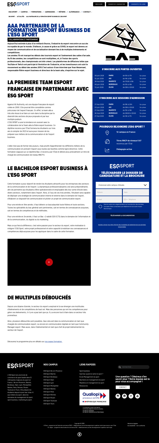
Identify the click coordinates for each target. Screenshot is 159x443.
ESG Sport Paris (49, 392)
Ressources (84, 386)
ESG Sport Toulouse (50, 401)
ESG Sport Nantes (50, 389)
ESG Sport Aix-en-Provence (53, 371)
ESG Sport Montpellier (51, 386)
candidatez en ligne (138, 4)
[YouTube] (137, 396)
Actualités (20, 16)
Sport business (85, 371)
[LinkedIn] (124, 396)
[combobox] (125, 199)
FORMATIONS (36, 12)
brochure (99, 4)
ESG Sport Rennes (50, 395)
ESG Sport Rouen (49, 398)
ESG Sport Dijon (49, 380)
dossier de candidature (116, 4)
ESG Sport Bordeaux (50, 377)
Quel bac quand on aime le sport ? (91, 374)
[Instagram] (117, 396)
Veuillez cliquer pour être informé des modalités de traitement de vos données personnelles (122, 226)
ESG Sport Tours (49, 404)
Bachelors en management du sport (92, 380)
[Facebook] (131, 396)
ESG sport (12, 16)
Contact (123, 387)
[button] (79, 434)
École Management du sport (89, 377)
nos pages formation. (53, 341)
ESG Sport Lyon (49, 383)
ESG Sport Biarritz (50, 374)
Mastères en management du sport (92, 383)
